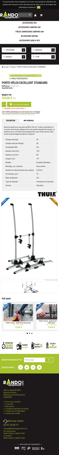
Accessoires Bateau (29, 36)
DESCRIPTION (10, 121)
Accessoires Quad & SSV (29, 40)
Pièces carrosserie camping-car (29, 32)
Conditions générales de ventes (17, 409)
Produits (13, 67)
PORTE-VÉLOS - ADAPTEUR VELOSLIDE (18, 323)
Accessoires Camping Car (29, 27)
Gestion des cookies (13, 413)
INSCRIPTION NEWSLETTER (12, 360)
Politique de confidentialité (15, 411)
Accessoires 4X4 (29, 23)
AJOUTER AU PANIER (19, 104)
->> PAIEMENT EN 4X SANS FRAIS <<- (14, 108)
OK (39, 7)
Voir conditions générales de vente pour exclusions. (18, 114)
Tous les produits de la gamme (25, 75)
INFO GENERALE (29, 121)
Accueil (5, 67)
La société (9, 404)
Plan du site (10, 406)
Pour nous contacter (13, 402)
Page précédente (18, 78)
